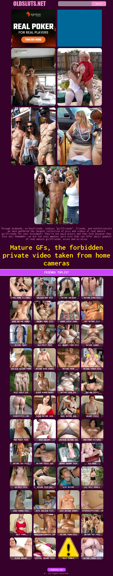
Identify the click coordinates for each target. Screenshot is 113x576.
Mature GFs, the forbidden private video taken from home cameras (56, 255)
